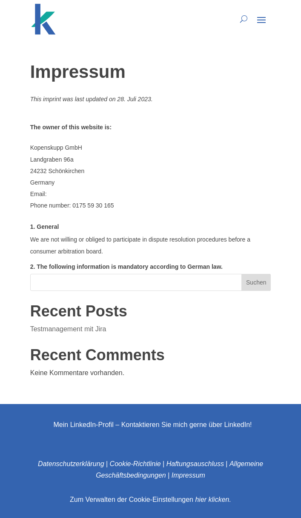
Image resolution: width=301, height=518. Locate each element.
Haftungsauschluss (195, 463)
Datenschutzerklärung (71, 463)
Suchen (256, 282)
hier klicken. (213, 499)
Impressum (188, 475)
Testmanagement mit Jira (68, 329)
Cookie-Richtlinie (135, 463)
